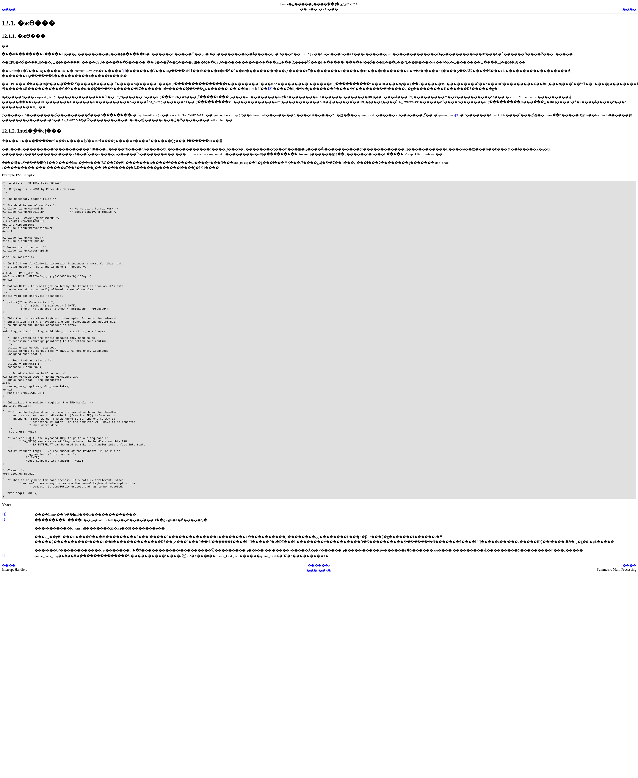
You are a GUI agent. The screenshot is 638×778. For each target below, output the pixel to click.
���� (9, 9)
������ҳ (319, 629)
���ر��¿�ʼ (319, 633)
